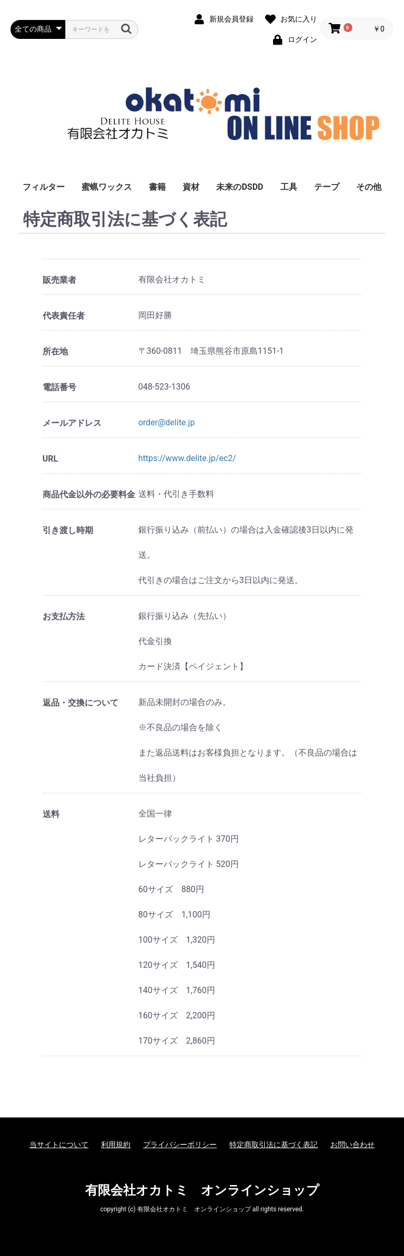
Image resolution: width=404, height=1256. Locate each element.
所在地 (55, 351)
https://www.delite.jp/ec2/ (187, 458)
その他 (368, 187)
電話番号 (59, 387)
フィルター (44, 187)
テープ (326, 187)
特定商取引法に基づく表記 (273, 1144)
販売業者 (59, 280)
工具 (288, 187)
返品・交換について (80, 703)
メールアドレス (72, 423)
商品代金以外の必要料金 (89, 494)
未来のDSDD (239, 187)
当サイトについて (58, 1144)
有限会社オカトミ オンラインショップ (202, 1190)
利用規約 (115, 1144)
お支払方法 (64, 616)
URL (50, 459)
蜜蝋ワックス (107, 187)
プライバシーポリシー (180, 1144)
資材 (191, 187)
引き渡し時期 (68, 530)
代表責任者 (64, 316)
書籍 (157, 187)
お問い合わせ (352, 1144)
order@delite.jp (166, 422)
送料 (51, 814)
